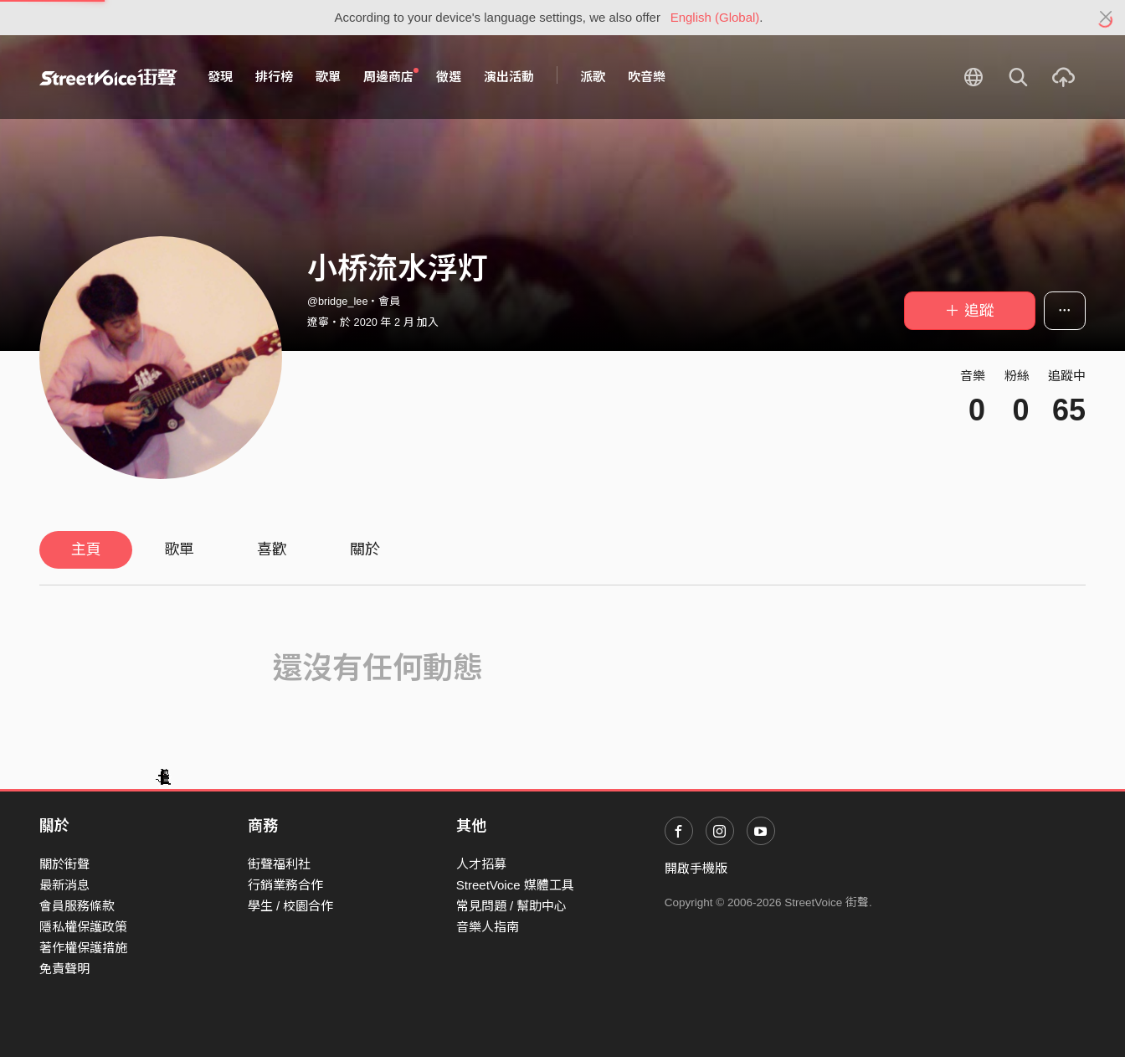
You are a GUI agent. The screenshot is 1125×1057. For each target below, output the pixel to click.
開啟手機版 (696, 868)
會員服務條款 (77, 906)
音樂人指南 (487, 927)
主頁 (86, 549)
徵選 (448, 77)
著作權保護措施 (83, 948)
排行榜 (274, 77)
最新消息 (64, 885)
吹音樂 (646, 77)
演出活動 (509, 77)
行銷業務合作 (285, 885)
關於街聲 (64, 864)
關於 (365, 549)
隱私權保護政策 (83, 927)
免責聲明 (64, 969)
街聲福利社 (279, 864)
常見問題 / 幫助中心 (512, 906)
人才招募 (481, 864)
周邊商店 (391, 76)
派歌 (592, 77)
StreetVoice (108, 77)
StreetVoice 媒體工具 (515, 885)
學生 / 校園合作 (291, 906)
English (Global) (715, 17)
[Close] (1106, 18)
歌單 (328, 77)
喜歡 (272, 549)
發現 (220, 77)
